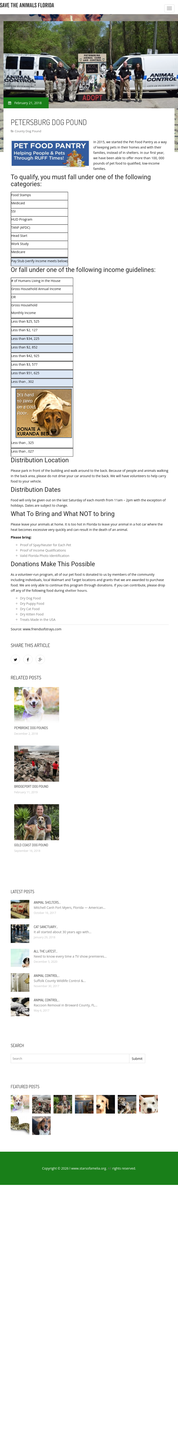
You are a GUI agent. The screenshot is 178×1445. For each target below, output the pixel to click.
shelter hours (76, 590)
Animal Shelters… (47, 902)
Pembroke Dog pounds (31, 728)
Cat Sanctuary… (46, 927)
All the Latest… (45, 951)
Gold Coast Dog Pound (31, 845)
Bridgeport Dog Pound (31, 786)
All (109, 1168)
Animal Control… (47, 975)
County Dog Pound (28, 131)
